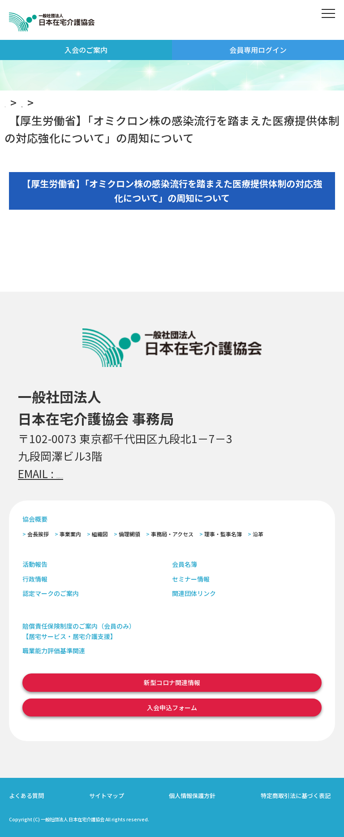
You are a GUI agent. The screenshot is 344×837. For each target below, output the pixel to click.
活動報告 (34, 564)
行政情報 (34, 578)
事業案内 (70, 534)
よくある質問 (26, 795)
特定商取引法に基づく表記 (296, 795)
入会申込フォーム (172, 707)
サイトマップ (106, 795)
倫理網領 (129, 534)
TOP (15, 102)
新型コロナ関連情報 (172, 682)
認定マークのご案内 (50, 593)
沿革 (258, 534)
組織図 (100, 534)
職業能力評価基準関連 (53, 650)
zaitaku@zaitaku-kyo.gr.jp (121, 473)
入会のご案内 (86, 49)
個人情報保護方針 (192, 795)
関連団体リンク (194, 593)
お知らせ (63, 102)
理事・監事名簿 (223, 534)
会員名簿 (184, 564)
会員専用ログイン (258, 49)
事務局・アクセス (172, 534)
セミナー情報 (191, 578)
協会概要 (34, 518)
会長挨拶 (38, 534)
